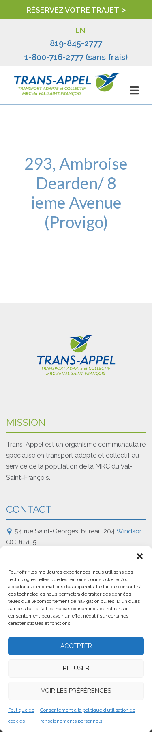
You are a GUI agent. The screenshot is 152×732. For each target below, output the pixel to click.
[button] (140, 556)
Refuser (76, 668)
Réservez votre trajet (72, 10)
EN (80, 30)
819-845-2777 (76, 43)
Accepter (76, 646)
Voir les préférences (76, 690)
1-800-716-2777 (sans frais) (76, 57)
